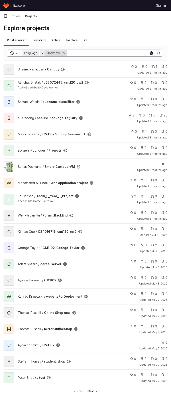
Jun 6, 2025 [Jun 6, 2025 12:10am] (159, 251)
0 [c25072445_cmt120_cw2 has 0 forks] (143, 82)
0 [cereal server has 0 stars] (133, 261)
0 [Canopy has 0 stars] (134, 66)
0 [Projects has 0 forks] (143, 148)
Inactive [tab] (72, 40)
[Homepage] (6, 5)
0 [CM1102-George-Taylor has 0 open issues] (164, 245)
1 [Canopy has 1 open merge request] (154, 66)
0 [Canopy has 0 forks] (144, 66)
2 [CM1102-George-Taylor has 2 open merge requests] (154, 245)
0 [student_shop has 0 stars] (133, 359)
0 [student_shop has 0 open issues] (164, 359)
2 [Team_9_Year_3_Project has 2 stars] (133, 196)
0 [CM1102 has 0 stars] (133, 277)
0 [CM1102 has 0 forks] (143, 277)
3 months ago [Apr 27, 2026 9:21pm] (158, 105)
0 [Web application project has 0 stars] (133, 180)
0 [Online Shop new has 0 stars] (133, 310)
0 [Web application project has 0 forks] (143, 180)
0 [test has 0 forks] (143, 375)
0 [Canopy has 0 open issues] (164, 66)
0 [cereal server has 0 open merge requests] (154, 261)
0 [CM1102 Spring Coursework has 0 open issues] (164, 131)
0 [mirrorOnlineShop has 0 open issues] (164, 326)
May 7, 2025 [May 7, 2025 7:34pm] (159, 299)
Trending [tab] (39, 40)
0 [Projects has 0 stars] (133, 148)
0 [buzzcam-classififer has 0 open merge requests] (154, 99)
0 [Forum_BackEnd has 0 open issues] (164, 213)
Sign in (161, 5)
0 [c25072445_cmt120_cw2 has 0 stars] (133, 82)
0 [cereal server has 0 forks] (143, 261)
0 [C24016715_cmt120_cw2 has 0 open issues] (164, 229)
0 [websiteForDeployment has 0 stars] (133, 294)
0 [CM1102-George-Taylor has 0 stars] (133, 245)
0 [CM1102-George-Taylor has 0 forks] (144, 245)
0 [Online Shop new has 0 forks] (143, 310)
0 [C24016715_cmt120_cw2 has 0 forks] (143, 229)
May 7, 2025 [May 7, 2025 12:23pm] (159, 348)
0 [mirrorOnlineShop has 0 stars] (133, 326)
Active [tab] (56, 40)
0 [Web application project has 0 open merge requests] (154, 180)
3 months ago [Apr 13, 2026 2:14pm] (158, 170)
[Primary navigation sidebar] (5, 16)
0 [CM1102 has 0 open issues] (164, 277)
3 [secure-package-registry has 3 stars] (131, 115)
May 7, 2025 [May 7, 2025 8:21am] (159, 381)
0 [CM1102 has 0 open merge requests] (154, 277)
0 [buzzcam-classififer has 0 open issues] (164, 99)
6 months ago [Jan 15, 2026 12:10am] (158, 218)
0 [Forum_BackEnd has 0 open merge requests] (154, 213)
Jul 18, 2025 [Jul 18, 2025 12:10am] (159, 235)
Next (93, 391)
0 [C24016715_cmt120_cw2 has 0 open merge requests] (154, 229)
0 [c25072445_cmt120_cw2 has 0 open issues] (164, 82)
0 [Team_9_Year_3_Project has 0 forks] (143, 196)
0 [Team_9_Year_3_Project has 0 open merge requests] (154, 196)
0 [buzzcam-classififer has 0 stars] (133, 99)
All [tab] (85, 40)
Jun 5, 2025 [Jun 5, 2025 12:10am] (159, 267)
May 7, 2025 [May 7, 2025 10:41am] (159, 364)
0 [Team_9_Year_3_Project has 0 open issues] (164, 196)
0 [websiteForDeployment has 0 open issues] (164, 294)
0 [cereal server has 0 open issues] (164, 261)
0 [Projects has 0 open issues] (164, 148)
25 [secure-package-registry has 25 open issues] (163, 115)
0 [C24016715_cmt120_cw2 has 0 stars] (133, 229)
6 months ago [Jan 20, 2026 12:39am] (158, 202)
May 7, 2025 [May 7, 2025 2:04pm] (159, 332)
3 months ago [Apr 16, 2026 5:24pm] (158, 153)
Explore (19, 5)
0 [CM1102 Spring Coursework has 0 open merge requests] (154, 131)
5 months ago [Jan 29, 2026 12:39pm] (158, 186)
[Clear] (151, 53)
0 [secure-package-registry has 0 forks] (142, 115)
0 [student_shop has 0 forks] (143, 359)
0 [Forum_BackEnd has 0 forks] (143, 213)
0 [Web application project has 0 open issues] (164, 180)
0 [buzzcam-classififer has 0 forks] (143, 99)
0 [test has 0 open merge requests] (154, 375)
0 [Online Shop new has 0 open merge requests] (154, 310)
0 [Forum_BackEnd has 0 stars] (133, 213)
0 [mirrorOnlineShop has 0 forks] (143, 326)
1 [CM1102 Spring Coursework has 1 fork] (144, 131)
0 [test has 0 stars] (133, 375)
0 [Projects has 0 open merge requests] (154, 148)
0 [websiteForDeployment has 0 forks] (143, 294)
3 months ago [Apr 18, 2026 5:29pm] (158, 137)
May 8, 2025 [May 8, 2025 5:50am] (159, 283)
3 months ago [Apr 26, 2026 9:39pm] (158, 121)
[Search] (108, 53)
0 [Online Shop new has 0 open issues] (164, 310)
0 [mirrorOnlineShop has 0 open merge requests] (154, 326)
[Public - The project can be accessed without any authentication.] (63, 69)
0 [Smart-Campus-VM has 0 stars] (164, 164)
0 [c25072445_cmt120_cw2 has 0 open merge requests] (154, 82)
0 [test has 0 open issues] (164, 375)
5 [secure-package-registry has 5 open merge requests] (152, 115)
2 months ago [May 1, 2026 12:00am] (158, 88)
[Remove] (64, 53)
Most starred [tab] (16, 40)
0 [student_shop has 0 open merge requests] (154, 359)
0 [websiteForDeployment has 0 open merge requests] (154, 294)
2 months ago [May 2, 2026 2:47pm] (158, 72)
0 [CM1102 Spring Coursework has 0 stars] (134, 131)
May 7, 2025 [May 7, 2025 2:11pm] (159, 316)
